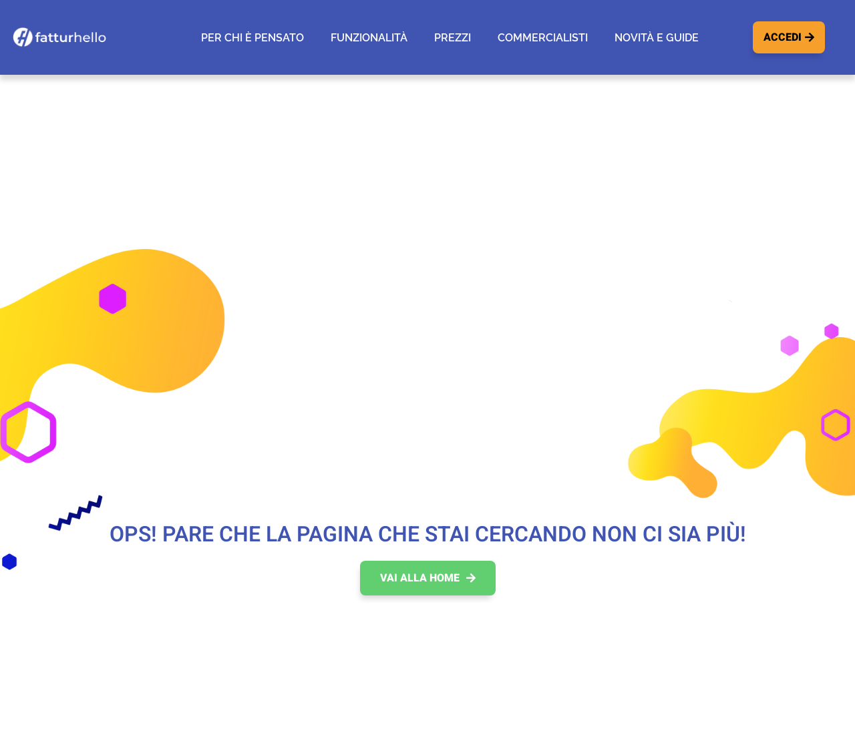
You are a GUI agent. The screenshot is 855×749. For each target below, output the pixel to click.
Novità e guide (657, 37)
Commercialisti (543, 37)
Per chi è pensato (252, 37)
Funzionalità (369, 37)
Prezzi (452, 37)
